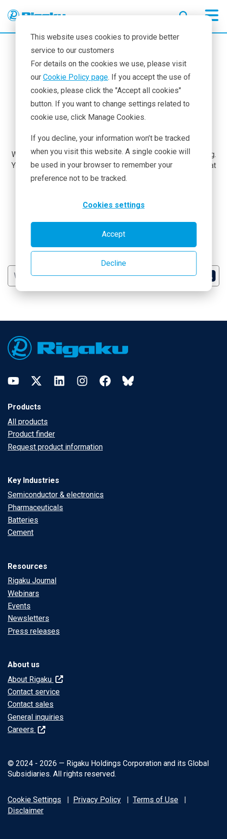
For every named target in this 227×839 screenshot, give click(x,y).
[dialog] (113, 153)
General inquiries (36, 717)
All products (28, 421)
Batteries (23, 519)
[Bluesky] (128, 381)
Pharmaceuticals (35, 507)
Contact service (34, 691)
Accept (113, 234)
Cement (20, 532)
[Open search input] (184, 14)
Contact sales (31, 704)
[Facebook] (105, 381)
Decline (113, 263)
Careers (26, 729)
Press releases (34, 631)
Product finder (31, 434)
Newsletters (28, 618)
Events (19, 605)
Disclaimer (25, 810)
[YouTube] (13, 381)
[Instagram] (82, 381)
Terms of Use (155, 799)
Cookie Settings (34, 799)
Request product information (55, 446)
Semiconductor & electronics (56, 494)
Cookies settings (114, 205)
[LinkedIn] (59, 381)
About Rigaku (35, 679)
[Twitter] (36, 381)
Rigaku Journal (32, 580)
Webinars (23, 593)
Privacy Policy (97, 799)
